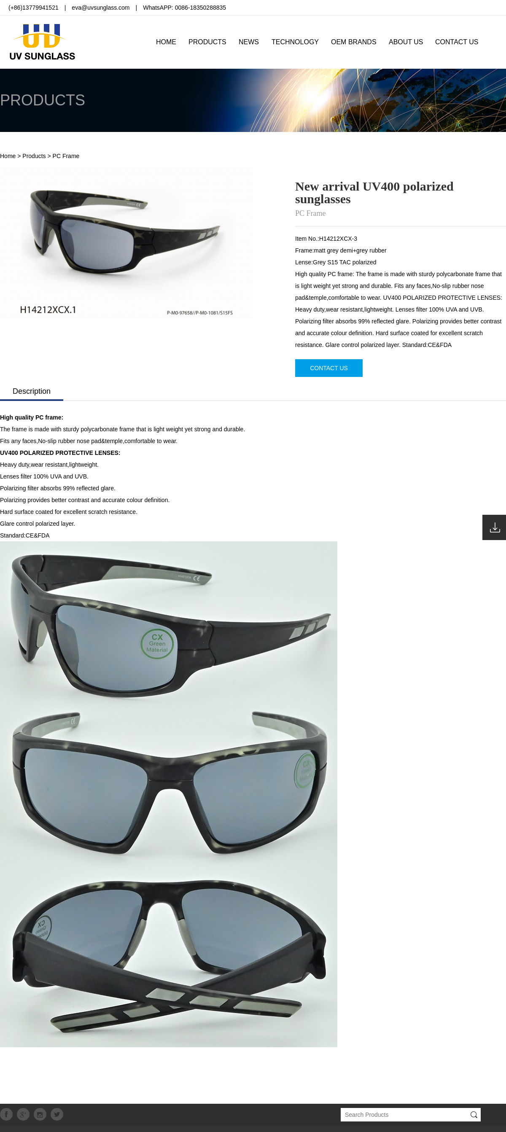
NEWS (249, 42)
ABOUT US (406, 42)
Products (34, 156)
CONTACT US (457, 42)
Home (8, 156)
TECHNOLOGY (295, 42)
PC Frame (66, 156)
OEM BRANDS (354, 42)
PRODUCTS (207, 42)
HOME (166, 42)
